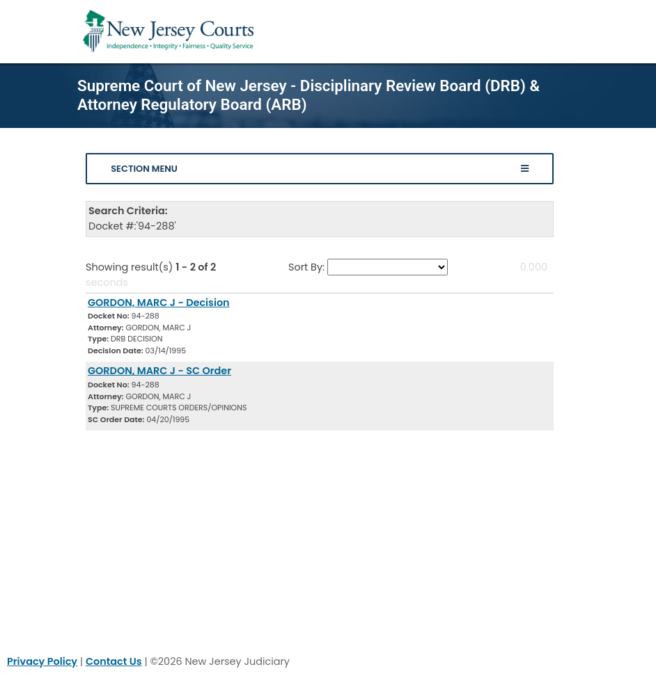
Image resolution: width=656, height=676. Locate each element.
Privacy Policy (42, 661)
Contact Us (114, 661)
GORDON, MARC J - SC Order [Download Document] (159, 371)
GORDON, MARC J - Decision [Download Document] (159, 302)
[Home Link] (171, 31)
